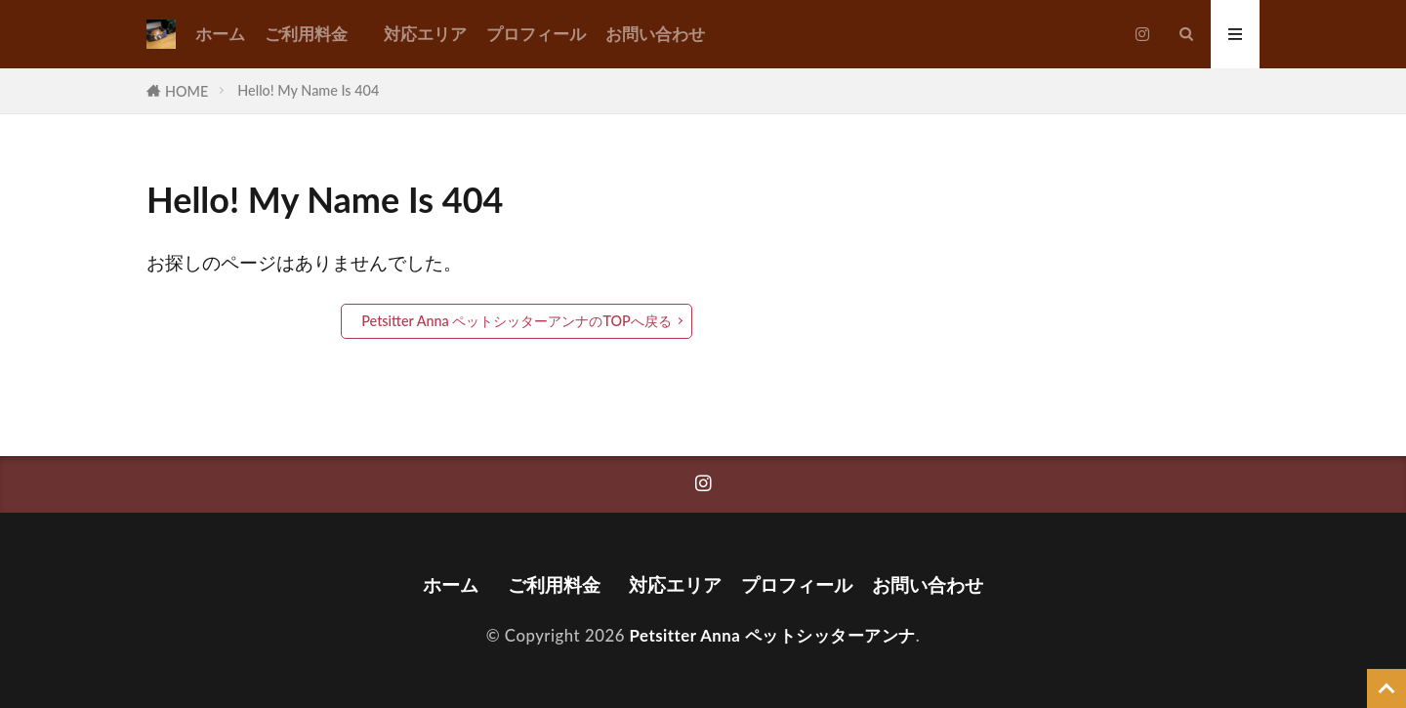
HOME (186, 91)
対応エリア (425, 33)
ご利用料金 (314, 33)
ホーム (220, 33)
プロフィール (536, 33)
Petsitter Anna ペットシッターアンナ (773, 635)
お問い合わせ (655, 33)
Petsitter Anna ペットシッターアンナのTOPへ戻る (516, 320)
